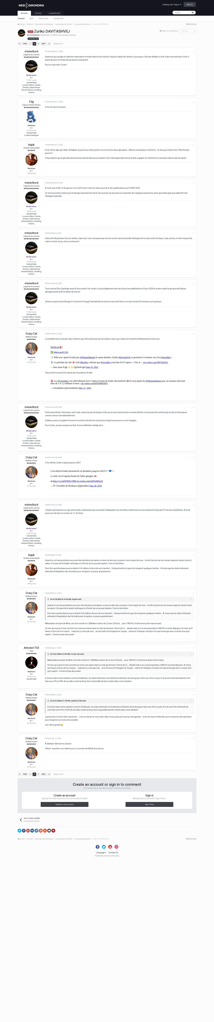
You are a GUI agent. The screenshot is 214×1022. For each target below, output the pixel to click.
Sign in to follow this (170, 31)
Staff (31, 18)
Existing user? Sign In (172, 5)
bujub (31, 144)
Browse (24, 13)
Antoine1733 (31, 810)
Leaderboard (58, 18)
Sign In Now (149, 967)
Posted (54, 51)
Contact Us (113, 1015)
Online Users (43, 18)
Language (101, 1015)
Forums (21, 18)
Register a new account (65, 967)
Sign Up (190, 4)
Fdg (31, 101)
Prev (25, 43)
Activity (38, 13)
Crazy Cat (31, 333)
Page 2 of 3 (58, 44)
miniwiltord (34, 35)
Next (43, 43)
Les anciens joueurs (67, 35)
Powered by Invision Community (107, 1018)
